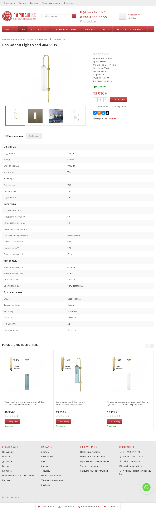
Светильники (39, 29)
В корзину (118, 99)
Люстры (10, 29)
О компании (9, 3)
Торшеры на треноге (90, 466)
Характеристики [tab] (14, 136)
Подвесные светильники (92, 456)
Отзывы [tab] (34, 136)
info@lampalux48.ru (132, 466)
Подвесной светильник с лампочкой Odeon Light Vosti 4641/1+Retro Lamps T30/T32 (25, 403)
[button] (147, 346)
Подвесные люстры (90, 452)
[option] (15, 116)
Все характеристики (102, 81)
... (150, 29)
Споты (105, 29)
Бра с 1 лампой (110, 119)
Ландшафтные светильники (94, 470)
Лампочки (46, 484)
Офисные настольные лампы (94, 461)
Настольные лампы (66, 29)
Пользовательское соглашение (18, 475)
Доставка (33, 3)
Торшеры (90, 29)
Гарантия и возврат (51, 3)
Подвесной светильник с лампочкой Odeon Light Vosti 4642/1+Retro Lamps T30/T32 (127, 403)
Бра (23, 29)
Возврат (6, 466)
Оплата (22, 3)
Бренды (6, 480)
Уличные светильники (130, 29)
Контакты (69, 3)
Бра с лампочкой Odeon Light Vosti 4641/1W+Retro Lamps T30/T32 (72, 403)
